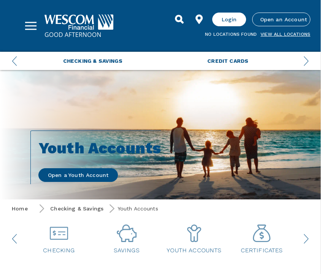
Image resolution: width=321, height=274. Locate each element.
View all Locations (285, 34)
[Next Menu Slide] (306, 61)
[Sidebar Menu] (31, 26)
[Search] (179, 19)
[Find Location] (199, 19)
